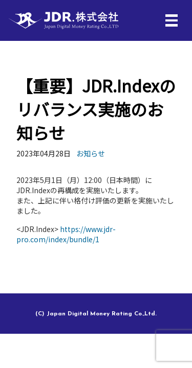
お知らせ (90, 153)
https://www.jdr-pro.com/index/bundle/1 (66, 234)
